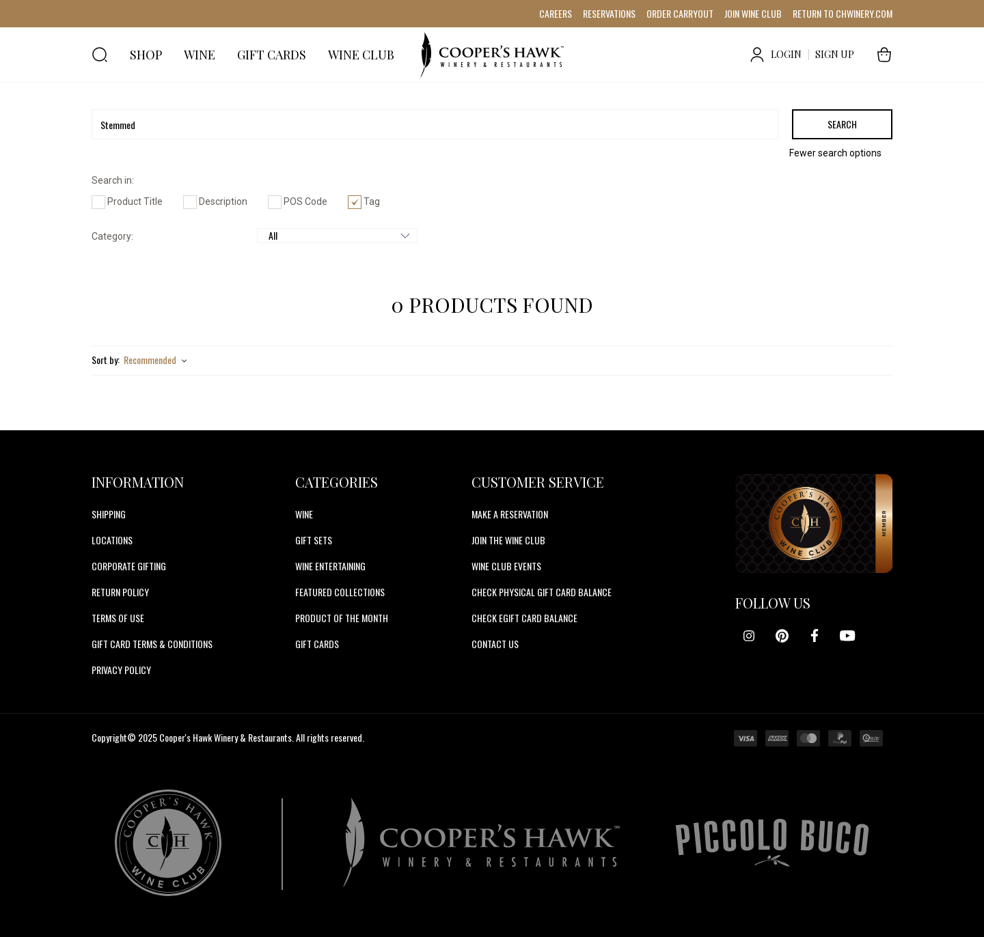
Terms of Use (118, 618)
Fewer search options (835, 153)
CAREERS (555, 13)
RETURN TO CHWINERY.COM (842, 13)
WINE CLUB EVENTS (506, 566)
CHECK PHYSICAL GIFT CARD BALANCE (542, 592)
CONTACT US (495, 644)
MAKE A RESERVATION (510, 514)
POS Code (297, 201)
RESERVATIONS (609, 13)
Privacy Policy (121, 669)
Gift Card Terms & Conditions (152, 644)
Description (215, 201)
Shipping (109, 514)
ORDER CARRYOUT (679, 13)
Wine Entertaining (330, 566)
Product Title (127, 201)
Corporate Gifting (129, 566)
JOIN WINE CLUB (753, 13)
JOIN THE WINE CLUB (508, 540)
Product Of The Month (341, 618)
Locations (112, 540)
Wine (304, 514)
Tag (364, 201)
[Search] (435, 124)
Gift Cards (317, 644)
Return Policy (120, 592)
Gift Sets (313, 540)
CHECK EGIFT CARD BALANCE (524, 618)
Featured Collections (340, 592)
